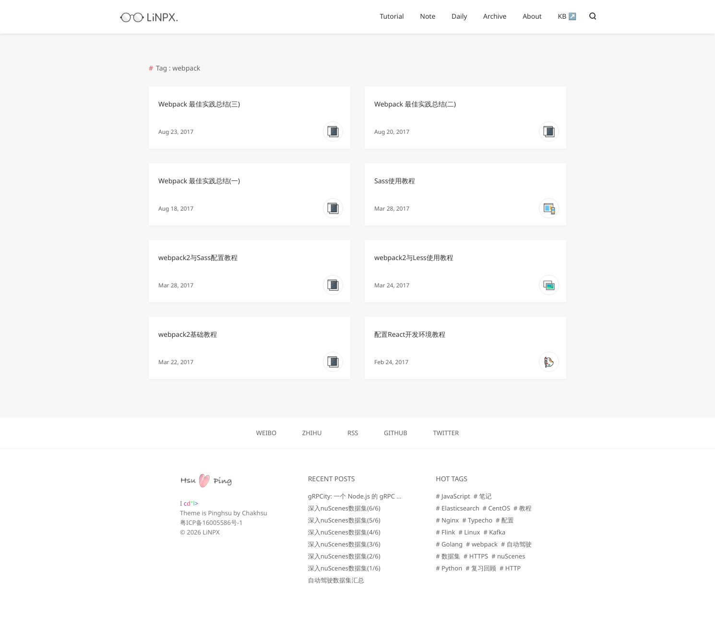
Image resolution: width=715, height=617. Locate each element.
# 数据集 (448, 556)
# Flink (445, 532)
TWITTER (446, 432)
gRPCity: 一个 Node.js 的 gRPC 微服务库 (365, 496)
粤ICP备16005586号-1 (211, 522)
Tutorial (392, 16)
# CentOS (496, 508)
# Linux (469, 532)
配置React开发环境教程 (409, 334)
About (532, 16)
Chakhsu (254, 513)
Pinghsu (220, 513)
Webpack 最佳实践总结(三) (199, 104)
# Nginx (447, 520)
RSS (352, 432)
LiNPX (211, 532)
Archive (494, 16)
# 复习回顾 (480, 568)
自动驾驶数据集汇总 (336, 580)
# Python (449, 568)
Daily (459, 16)
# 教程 (522, 508)
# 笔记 (483, 496)
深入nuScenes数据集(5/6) (344, 520)
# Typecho (477, 520)
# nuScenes (508, 556)
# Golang (449, 544)
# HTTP (510, 568)
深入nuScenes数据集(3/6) (344, 544)
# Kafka (494, 532)
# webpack (482, 544)
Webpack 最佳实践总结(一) (199, 181)
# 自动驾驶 (516, 544)
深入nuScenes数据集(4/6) (344, 532)
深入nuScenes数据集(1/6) (344, 568)
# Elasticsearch (457, 508)
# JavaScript (453, 496)
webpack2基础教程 (187, 334)
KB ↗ (567, 16)
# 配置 (505, 520)
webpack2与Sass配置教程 (198, 257)
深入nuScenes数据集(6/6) (344, 508)
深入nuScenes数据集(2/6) (344, 556)
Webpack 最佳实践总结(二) (415, 104)
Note (427, 16)
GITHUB (395, 432)
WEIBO (266, 432)
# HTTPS (476, 556)
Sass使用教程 (394, 181)
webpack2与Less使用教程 (413, 257)
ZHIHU (312, 432)
